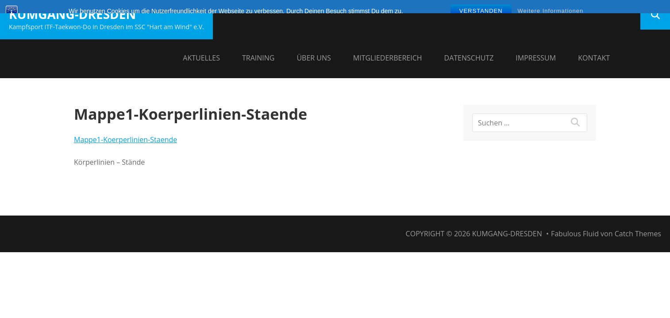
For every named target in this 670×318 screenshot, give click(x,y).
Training (258, 58)
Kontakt (594, 58)
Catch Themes (638, 233)
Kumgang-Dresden (72, 14)
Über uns (313, 58)
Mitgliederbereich (387, 58)
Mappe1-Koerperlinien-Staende (125, 139)
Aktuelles (201, 58)
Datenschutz (469, 58)
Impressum (536, 58)
